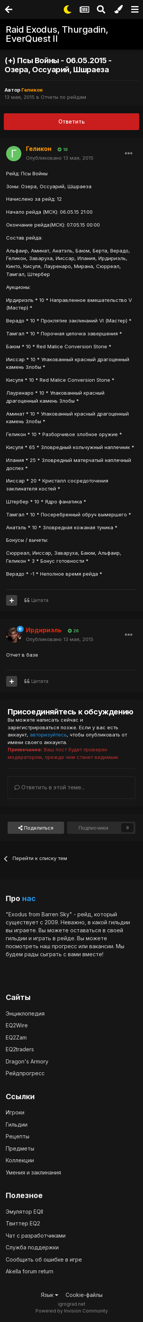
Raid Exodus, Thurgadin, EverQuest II (57, 34)
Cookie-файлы (84, 1295)
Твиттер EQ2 (23, 1223)
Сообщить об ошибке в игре (44, 1259)
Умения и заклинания (33, 1172)
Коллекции (20, 1160)
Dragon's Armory (27, 1061)
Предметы (20, 1148)
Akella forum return (29, 1271)
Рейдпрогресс (25, 1073)
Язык (49, 1295)
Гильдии (16, 1124)
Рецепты (17, 1136)
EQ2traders (20, 1049)
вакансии (101, 946)
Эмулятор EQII (24, 1211)
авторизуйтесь (48, 735)
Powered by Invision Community (71, 1311)
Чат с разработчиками (36, 1235)
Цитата (39, 600)
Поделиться (35, 827)
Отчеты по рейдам (63, 97)
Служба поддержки (32, 1247)
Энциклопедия (25, 1013)
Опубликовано (59, 158)
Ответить (71, 121)
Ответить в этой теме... (49, 787)
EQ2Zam (16, 1037)
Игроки (15, 1112)
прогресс (64, 946)
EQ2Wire (17, 1025)
